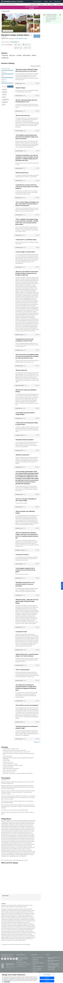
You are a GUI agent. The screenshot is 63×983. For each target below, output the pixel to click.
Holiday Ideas (52, 4)
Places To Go (42, 4)
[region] (31, 978)
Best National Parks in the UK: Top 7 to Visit (54, 961)
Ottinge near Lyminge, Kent (14, 38)
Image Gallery (8, 30)
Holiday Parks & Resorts (34, 4)
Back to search (6, 11)
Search (10, 86)
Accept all (47, 981)
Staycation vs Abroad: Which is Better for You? (54, 958)
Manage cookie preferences (38, 962)
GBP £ (51, 1)
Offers (47, 4)
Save (35, 36)
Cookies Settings (47, 974)
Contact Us (46, 1)
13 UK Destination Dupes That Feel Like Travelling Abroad (54, 964)
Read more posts (51, 969)
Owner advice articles (37, 970)
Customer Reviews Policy (38, 966)
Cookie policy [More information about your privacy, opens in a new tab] (7, 981)
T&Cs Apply (31, 8)
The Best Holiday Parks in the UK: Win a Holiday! (54, 967)
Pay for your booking (37, 968)
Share (38, 36)
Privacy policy (35, 959)
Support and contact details (38, 957)
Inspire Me (35, 971)
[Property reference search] (15, 4)
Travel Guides (58, 4)
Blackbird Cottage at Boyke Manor (15, 35)
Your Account (57, 1)
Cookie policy (35, 961)
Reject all (47, 977)
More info (34, 964)
